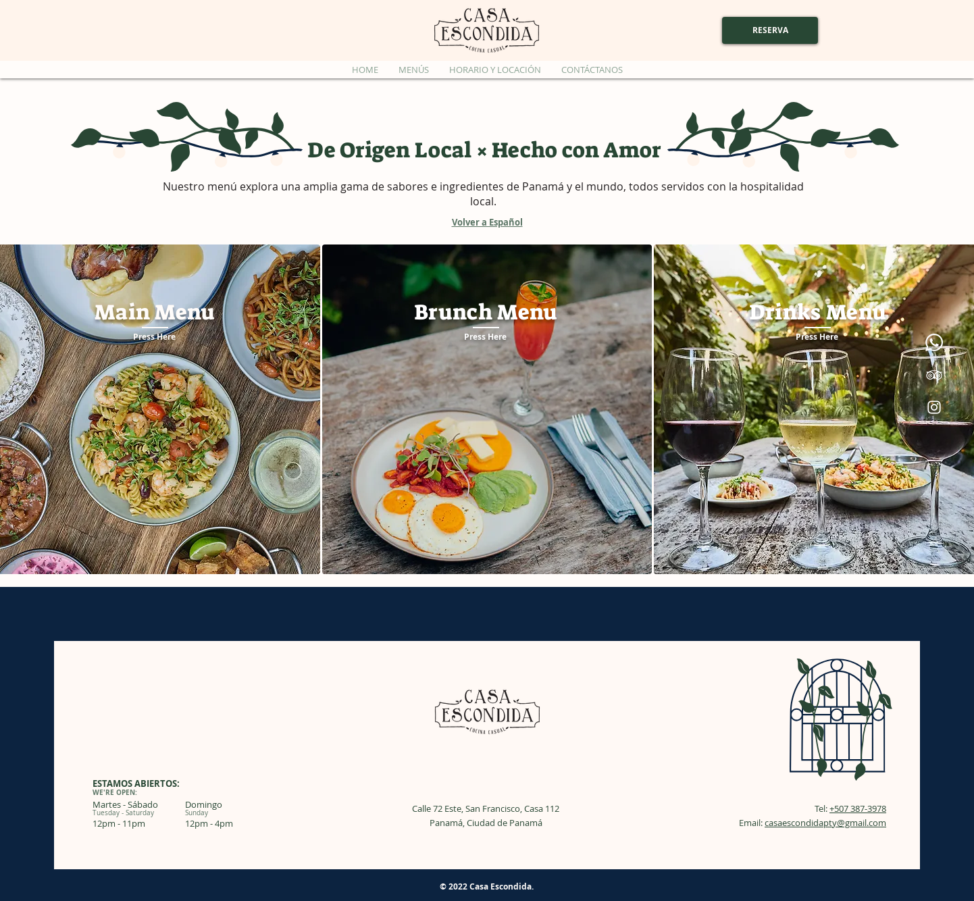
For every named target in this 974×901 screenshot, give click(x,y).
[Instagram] (934, 407)
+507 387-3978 (857, 808)
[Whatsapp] (934, 342)
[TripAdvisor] (934, 375)
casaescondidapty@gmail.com (825, 823)
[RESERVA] (770, 30)
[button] (413, 69)
